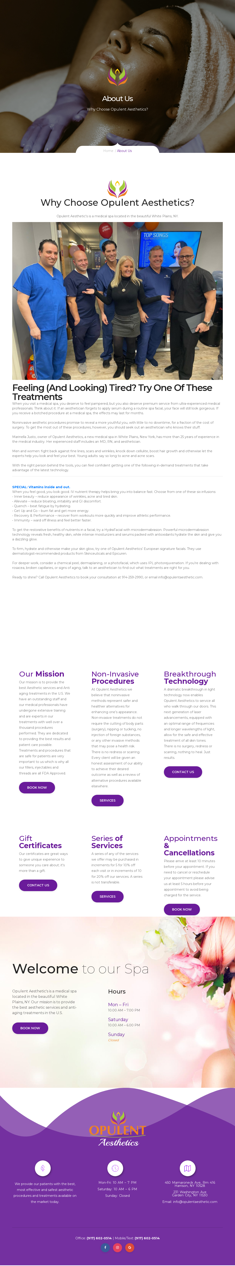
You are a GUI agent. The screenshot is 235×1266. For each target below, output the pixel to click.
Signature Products (135, 15)
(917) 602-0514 (99, 1238)
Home (84, 15)
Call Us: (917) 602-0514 (57, 15)
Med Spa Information (175, 15)
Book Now (37, 788)
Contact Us (183, 772)
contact (207, 15)
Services (104, 15)
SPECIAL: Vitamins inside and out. (41, 487)
